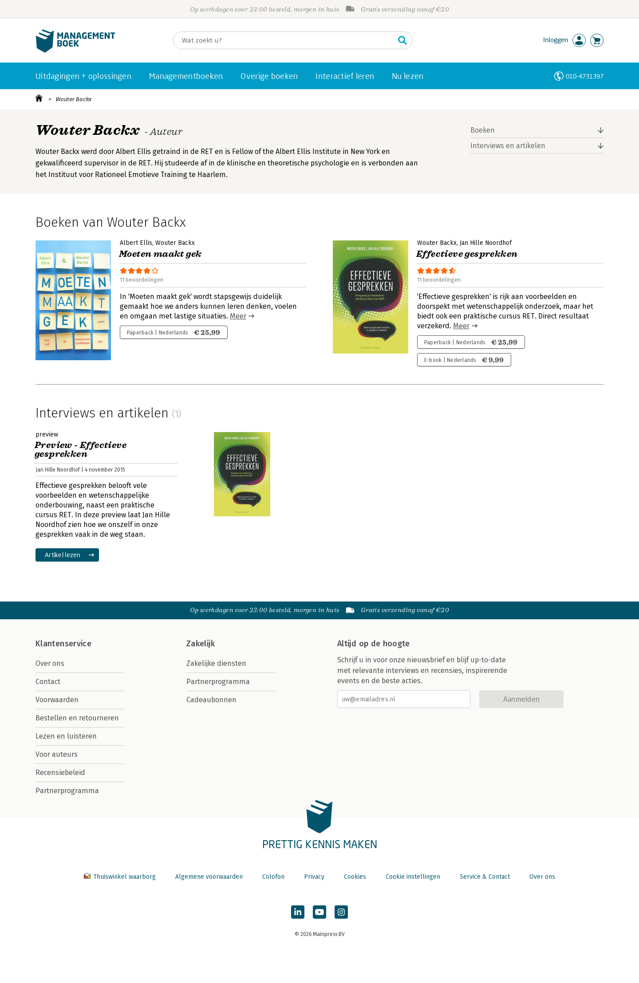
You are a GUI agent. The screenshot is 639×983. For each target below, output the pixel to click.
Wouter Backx (73, 99)
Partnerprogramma (67, 790)
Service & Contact (485, 877)
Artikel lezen (63, 554)
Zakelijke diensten (216, 663)
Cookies (355, 877)
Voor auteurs (57, 754)
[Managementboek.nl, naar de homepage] (75, 50)
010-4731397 (585, 76)
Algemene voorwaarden (209, 877)
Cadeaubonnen (211, 700)
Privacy (314, 877)
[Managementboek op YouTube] (319, 912)
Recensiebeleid (60, 772)
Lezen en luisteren (66, 736)
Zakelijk (200, 644)
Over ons (50, 663)
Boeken (482, 130)
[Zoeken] (284, 40)
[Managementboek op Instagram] (341, 912)
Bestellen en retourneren (77, 718)
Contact (48, 681)
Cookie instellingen (413, 877)
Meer (238, 316)
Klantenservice (63, 644)
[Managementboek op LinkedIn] (297, 912)
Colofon (273, 877)
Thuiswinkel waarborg (121, 877)
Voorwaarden (57, 700)
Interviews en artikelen (507, 146)
